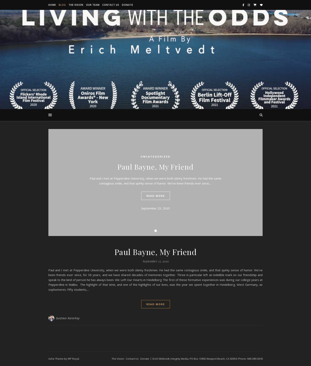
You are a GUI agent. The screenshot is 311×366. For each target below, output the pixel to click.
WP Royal (73, 358)
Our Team (93, 5)
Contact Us (110, 5)
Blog (62, 5)
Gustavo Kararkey (68, 318)
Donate (127, 5)
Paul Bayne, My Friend (155, 166)
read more (155, 196)
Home (52, 5)
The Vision (76, 5)
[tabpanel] (155, 182)
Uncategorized (156, 156)
